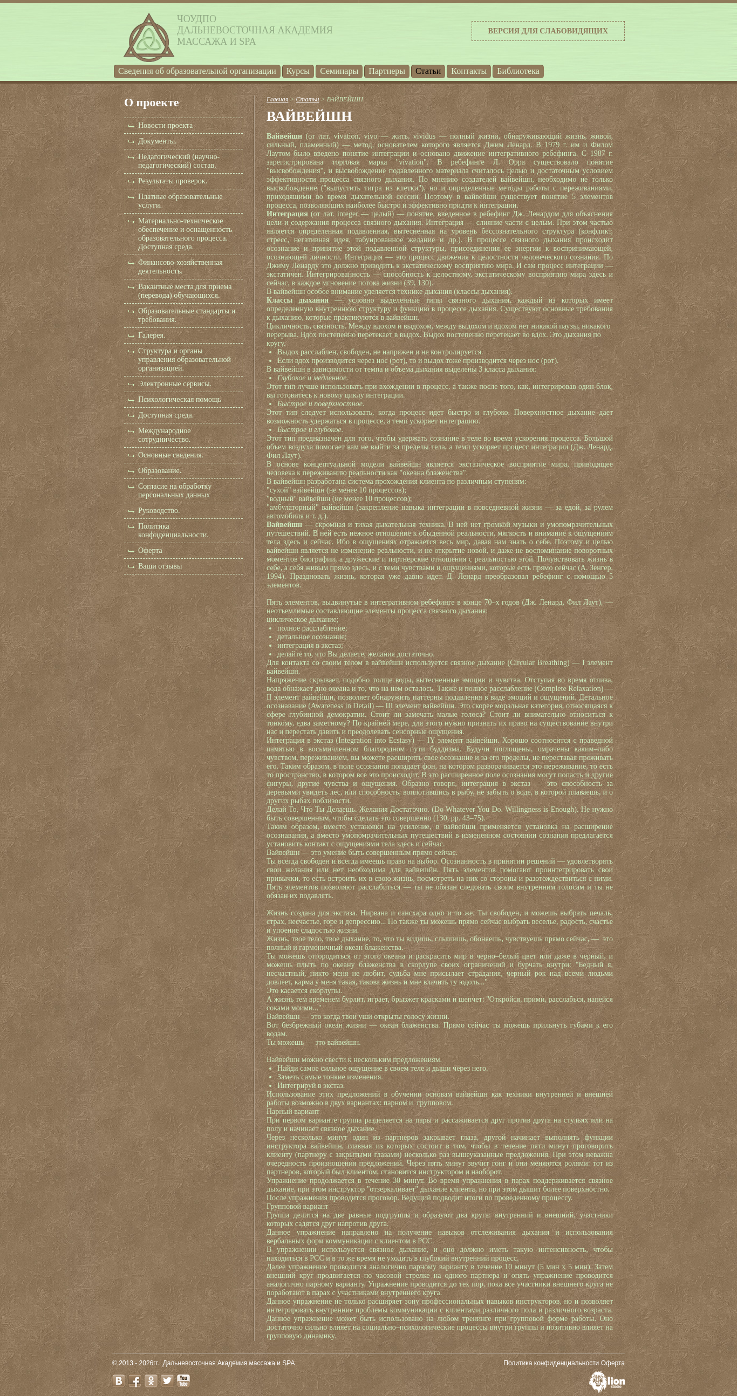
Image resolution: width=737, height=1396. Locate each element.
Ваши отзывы (160, 566)
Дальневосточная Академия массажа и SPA (229, 1363)
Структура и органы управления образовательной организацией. (184, 359)
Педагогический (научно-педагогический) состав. (179, 161)
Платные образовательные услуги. (180, 201)
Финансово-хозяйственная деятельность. (180, 266)
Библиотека (518, 71)
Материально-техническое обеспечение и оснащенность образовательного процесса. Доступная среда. (185, 234)
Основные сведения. (170, 455)
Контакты (469, 71)
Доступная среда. (166, 415)
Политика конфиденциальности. (173, 530)
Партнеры (386, 71)
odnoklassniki (151, 1380)
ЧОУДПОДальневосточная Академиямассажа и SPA (255, 30)
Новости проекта (165, 125)
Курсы (298, 71)
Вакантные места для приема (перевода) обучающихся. (184, 291)
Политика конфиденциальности (551, 1363)
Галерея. (151, 335)
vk (118, 1380)
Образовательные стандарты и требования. (186, 315)
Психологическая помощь (179, 399)
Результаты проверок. (172, 181)
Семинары (339, 71)
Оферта (150, 550)
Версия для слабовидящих (548, 31)
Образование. (159, 471)
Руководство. (159, 511)
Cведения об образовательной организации (197, 71)
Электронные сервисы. (174, 384)
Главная (277, 99)
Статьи (428, 71)
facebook (134, 1380)
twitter (167, 1380)
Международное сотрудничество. (164, 435)
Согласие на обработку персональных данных (174, 490)
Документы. (157, 141)
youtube (183, 1380)
